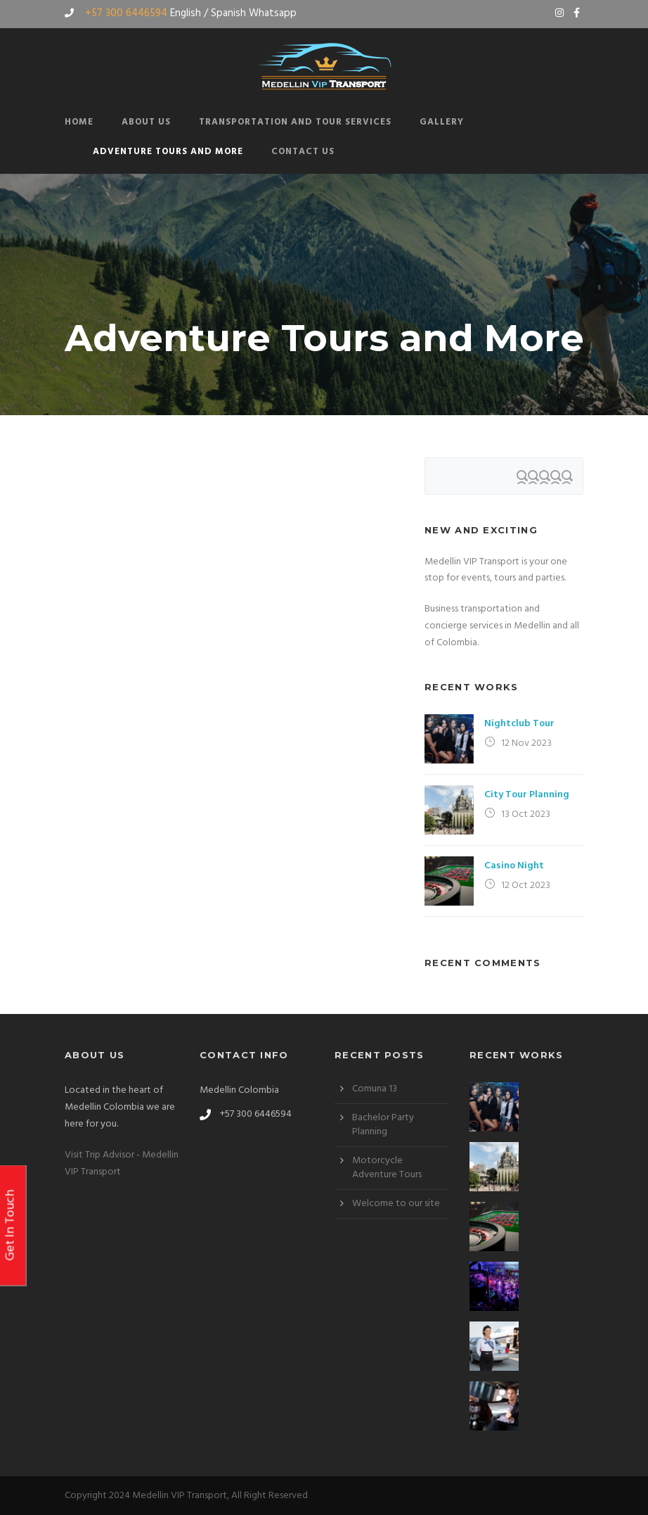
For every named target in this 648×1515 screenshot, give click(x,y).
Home (79, 122)
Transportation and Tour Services (295, 122)
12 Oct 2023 (525, 885)
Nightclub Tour (519, 724)
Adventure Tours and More (168, 151)
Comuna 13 (374, 1089)
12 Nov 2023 (526, 743)
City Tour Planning (526, 795)
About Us (146, 122)
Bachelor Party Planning (383, 1125)
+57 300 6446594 (126, 13)
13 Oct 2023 (525, 814)
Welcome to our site (396, 1204)
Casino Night (514, 866)
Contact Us (303, 151)
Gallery (442, 122)
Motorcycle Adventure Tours (387, 1168)
